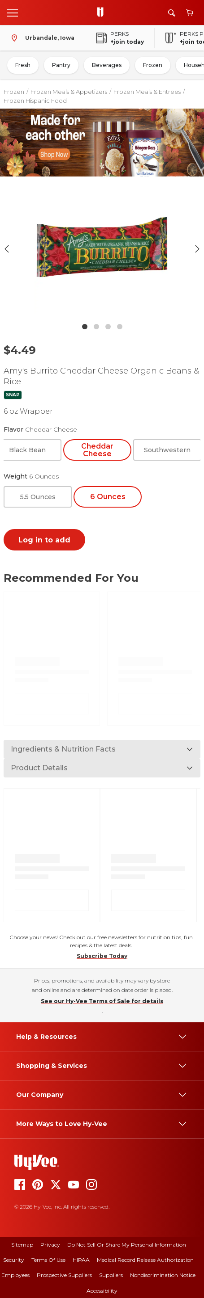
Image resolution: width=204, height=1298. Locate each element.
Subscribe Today (102, 956)
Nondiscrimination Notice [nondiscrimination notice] (162, 1275)
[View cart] (189, 12)
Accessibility (102, 1290)
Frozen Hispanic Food (35, 100)
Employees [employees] (15, 1275)
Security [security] (13, 1259)
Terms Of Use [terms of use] (48, 1259)
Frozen (152, 65)
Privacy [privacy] (50, 1244)
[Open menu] (12, 12)
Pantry (61, 65)
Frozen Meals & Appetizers (68, 91)
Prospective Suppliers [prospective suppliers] (64, 1275)
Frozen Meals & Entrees (147, 91)
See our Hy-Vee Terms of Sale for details (102, 1001)
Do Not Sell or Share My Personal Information (126, 1244)
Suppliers (111, 1275)
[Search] (172, 13)
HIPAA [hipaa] (81, 1259)
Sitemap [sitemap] (22, 1244)
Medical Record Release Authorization (145, 1259)
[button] (102, 249)
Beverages (107, 65)
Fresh (22, 65)
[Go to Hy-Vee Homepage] (102, 12)
